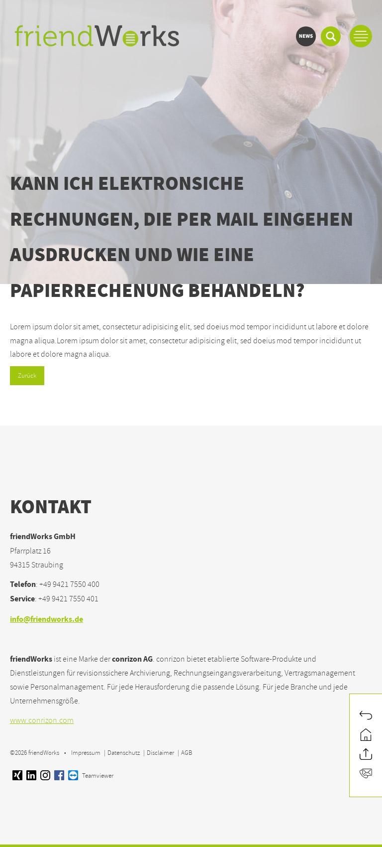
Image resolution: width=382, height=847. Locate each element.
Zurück (27, 376)
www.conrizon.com (42, 720)
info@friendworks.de (46, 620)
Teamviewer (90, 776)
